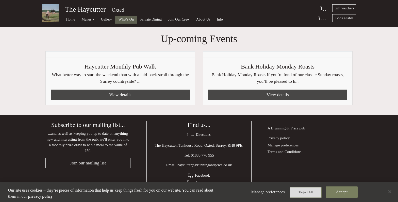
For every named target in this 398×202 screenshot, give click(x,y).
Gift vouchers (344, 8)
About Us (203, 19)
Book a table (344, 18)
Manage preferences (283, 145)
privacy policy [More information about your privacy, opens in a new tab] (40, 196)
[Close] (389, 191)
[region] (199, 192)
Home (70, 19)
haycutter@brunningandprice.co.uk (204, 165)
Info (220, 19)
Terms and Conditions (285, 151)
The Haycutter (85, 9)
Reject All (306, 192)
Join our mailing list (88, 162)
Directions (198, 135)
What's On (126, 19)
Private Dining (151, 19)
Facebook (199, 175)
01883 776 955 (202, 155)
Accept (341, 192)
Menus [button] (86, 19)
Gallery (106, 19)
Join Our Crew (179, 19)
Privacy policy (279, 138)
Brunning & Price (284, 128)
